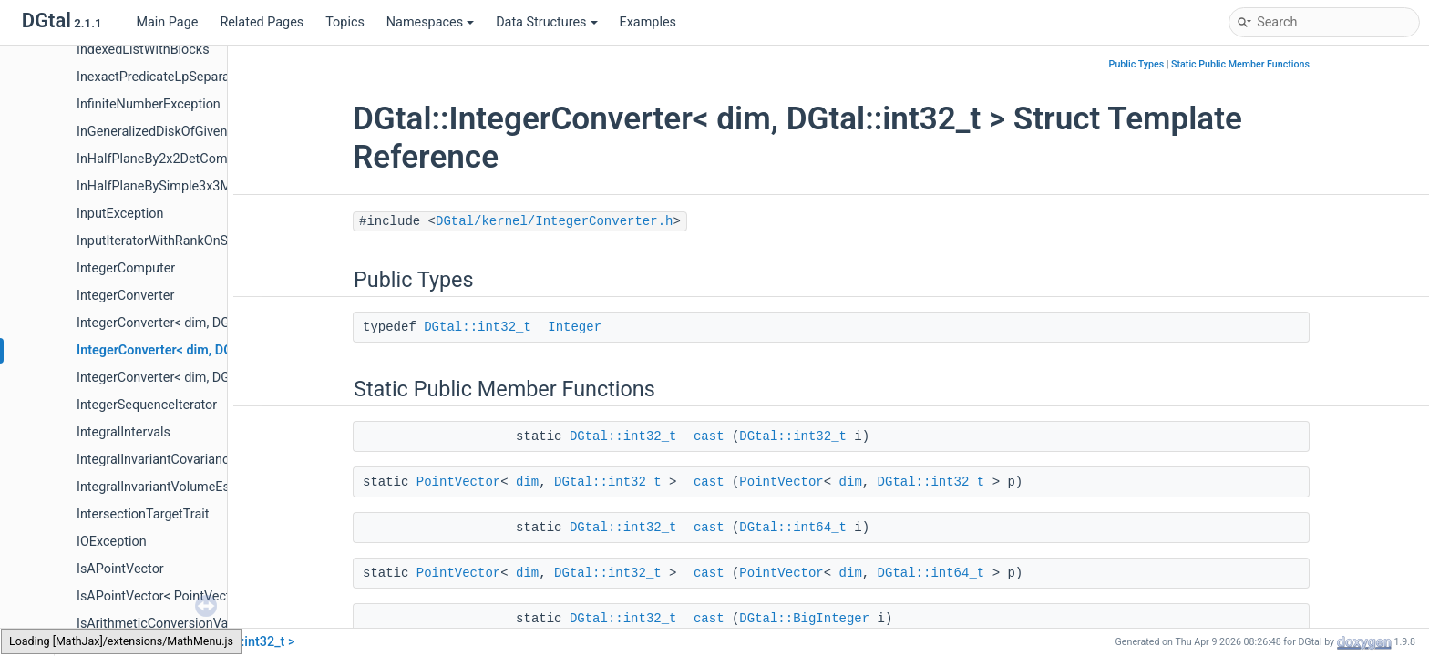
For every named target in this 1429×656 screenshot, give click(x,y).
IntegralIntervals (123, 432)
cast (709, 436)
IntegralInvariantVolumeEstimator (174, 487)
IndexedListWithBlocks (143, 49)
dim (527, 482)
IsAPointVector (120, 569)
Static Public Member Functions (1240, 64)
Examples (648, 22)
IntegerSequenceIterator (147, 405)
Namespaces (430, 22)
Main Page (167, 22)
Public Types (1137, 64)
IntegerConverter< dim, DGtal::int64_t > (189, 377)
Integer (574, 327)
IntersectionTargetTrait (143, 514)
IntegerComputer (126, 268)
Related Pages (261, 22)
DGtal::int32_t (477, 327)
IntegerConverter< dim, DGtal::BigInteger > (198, 323)
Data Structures (546, 22)
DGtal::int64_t (793, 527)
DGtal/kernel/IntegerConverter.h (554, 221)
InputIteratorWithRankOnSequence (177, 241)
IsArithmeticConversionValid (159, 623)
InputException (120, 213)
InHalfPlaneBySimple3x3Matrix (167, 186)
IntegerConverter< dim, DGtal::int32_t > (190, 350)
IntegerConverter (125, 295)
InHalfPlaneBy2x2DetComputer (167, 159)
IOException (112, 541)
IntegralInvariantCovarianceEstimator (185, 459)
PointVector (458, 482)
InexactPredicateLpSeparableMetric (180, 77)
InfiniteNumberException (149, 104)
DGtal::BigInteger (804, 618)
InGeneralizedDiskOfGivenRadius (172, 131)
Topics (345, 22)
